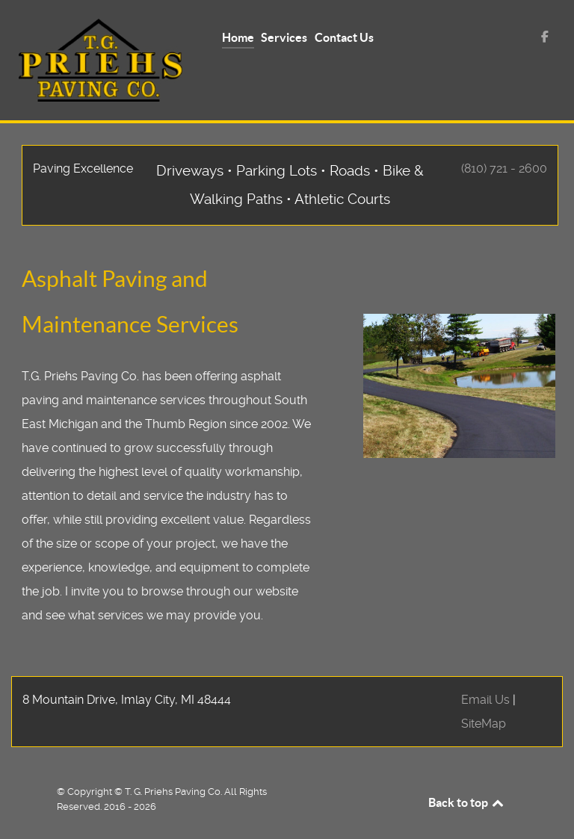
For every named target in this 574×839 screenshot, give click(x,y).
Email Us (485, 700)
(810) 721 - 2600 (504, 168)
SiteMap (483, 723)
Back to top (467, 802)
